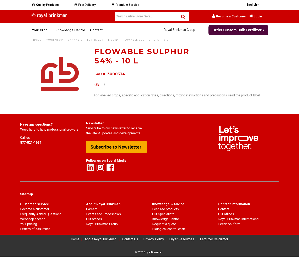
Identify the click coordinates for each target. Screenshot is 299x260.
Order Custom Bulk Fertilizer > (238, 30)
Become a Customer (231, 16)
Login (258, 16)
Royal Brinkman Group (179, 30)
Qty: (97, 84)
